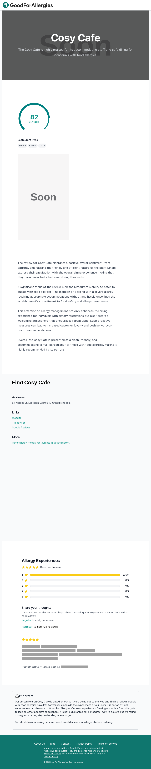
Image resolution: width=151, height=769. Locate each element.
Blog (53, 743)
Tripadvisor (18, 422)
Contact (66, 743)
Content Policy (51, 756)
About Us (39, 743)
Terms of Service (52, 753)
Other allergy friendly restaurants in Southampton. (41, 442)
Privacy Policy (84, 743)
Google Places (76, 748)
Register (26, 620)
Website (16, 417)
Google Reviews (21, 427)
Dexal (71, 762)
